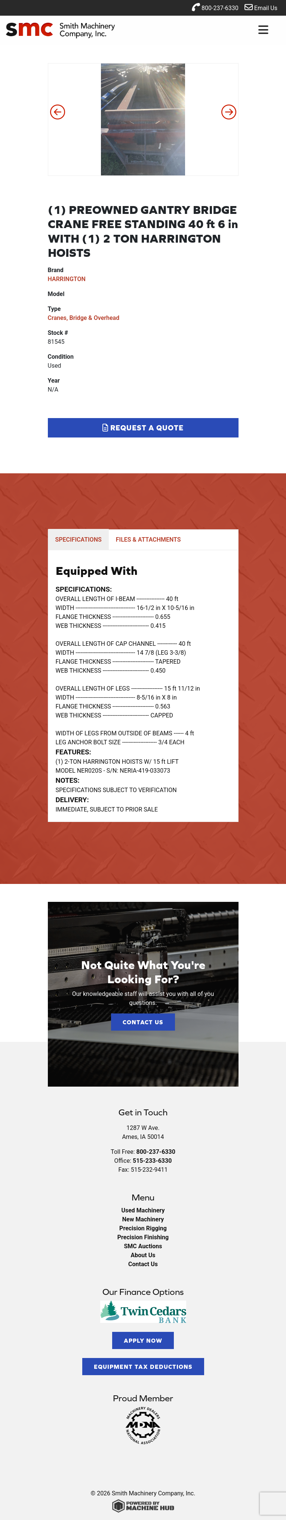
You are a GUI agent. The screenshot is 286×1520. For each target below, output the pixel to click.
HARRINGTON (67, 279)
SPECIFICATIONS (78, 539)
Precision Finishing (143, 1237)
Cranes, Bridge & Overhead (84, 317)
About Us (143, 1255)
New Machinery (143, 1219)
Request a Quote (143, 427)
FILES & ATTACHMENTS (148, 539)
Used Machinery (142, 1210)
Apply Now (143, 1340)
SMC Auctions (143, 1246)
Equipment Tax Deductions (143, 1366)
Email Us (261, 7)
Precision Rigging (143, 1228)
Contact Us (143, 1022)
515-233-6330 (152, 1160)
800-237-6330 (215, 7)
